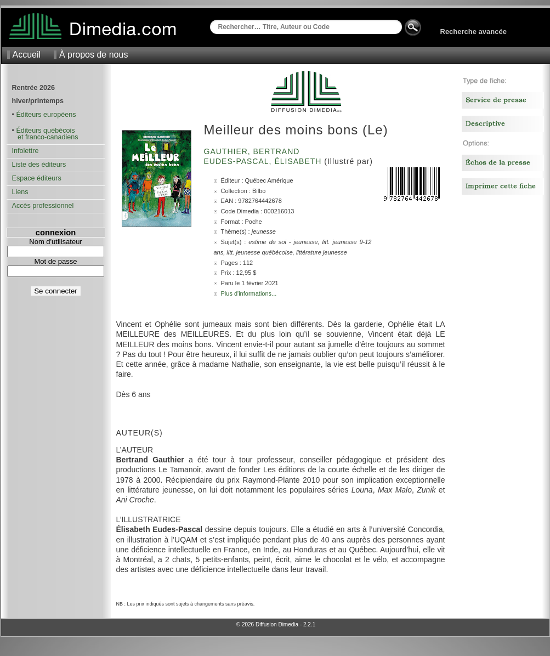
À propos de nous (93, 54)
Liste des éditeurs (39, 164)
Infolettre (25, 151)
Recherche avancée (473, 31)
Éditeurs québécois (45, 130)
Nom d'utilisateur (55, 241)
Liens (20, 192)
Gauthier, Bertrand (253, 151)
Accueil (27, 54)
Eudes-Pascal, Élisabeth (264, 161)
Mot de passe (55, 261)
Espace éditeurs (36, 178)
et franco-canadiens (45, 137)
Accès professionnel (43, 206)
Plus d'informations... (249, 293)
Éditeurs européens (46, 114)
